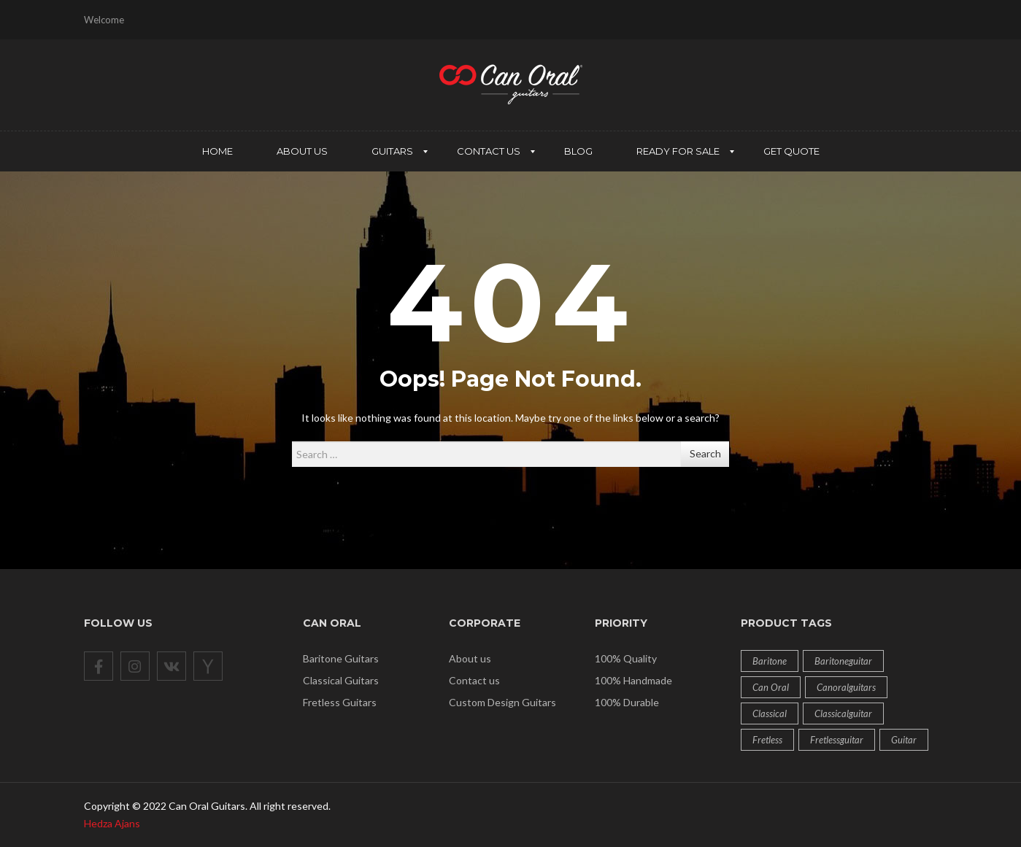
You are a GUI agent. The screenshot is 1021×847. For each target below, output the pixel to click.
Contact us (474, 680)
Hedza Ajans (112, 823)
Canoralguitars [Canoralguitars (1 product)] (846, 687)
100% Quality (626, 658)
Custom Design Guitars (502, 702)
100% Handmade (633, 680)
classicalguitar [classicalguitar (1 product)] (843, 713)
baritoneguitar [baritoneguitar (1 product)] (843, 661)
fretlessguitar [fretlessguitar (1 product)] (836, 740)
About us (470, 658)
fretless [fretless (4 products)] (767, 740)
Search (705, 453)
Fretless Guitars (340, 702)
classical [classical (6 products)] (769, 713)
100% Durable (627, 702)
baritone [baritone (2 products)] (769, 661)
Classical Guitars (341, 680)
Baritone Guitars (341, 658)
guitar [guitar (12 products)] (904, 740)
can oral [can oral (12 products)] (770, 687)
